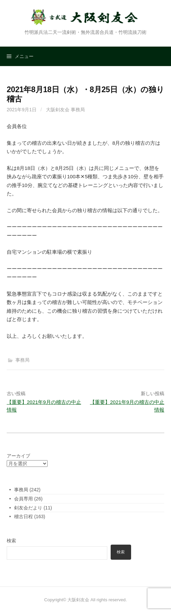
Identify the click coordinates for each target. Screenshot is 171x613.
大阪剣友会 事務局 (65, 109)
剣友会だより (28, 507)
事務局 (22, 360)
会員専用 (23, 498)
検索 (11, 540)
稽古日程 (23, 516)
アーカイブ (18, 455)
